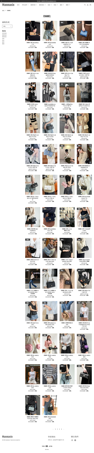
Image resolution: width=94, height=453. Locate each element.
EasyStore (18, 440)
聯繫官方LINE (54, 1)
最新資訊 (45, 5)
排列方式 (6, 23)
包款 (52, 5)
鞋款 (58, 5)
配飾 (71, 5)
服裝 (64, 5)
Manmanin (9, 5)
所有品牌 (28, 5)
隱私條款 (47, 450)
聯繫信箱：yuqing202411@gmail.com (56, 440)
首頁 (21, 5)
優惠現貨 (36, 5)
